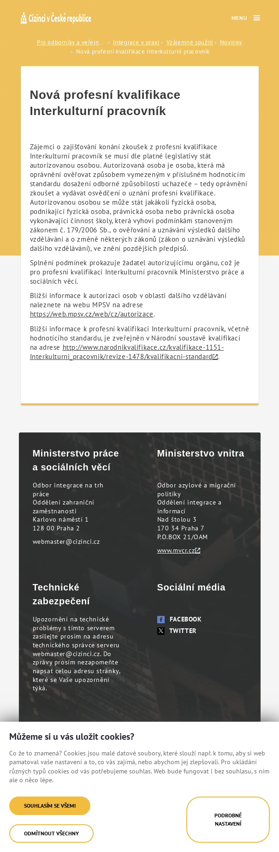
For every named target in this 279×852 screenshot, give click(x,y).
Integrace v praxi (136, 42)
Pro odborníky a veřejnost (71, 42)
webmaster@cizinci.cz (66, 541)
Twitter (176, 631)
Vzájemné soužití (190, 42)
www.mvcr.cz (176, 550)
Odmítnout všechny (51, 833)
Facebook (179, 619)
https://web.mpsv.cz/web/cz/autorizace (92, 314)
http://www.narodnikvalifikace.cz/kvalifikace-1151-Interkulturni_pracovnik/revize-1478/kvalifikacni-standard (127, 352)
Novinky (231, 42)
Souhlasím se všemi (50, 805)
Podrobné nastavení (228, 819)
